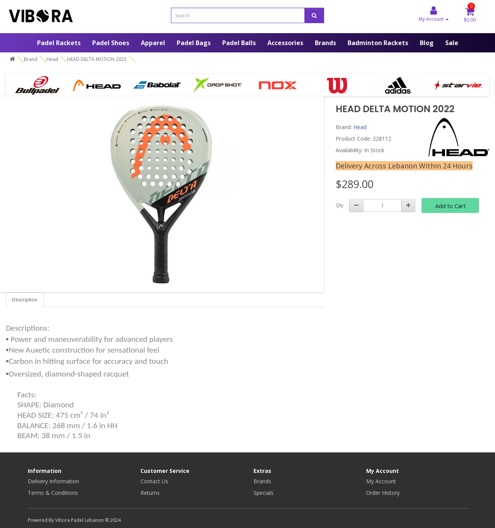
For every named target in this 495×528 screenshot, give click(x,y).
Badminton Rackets (378, 43)
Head (360, 127)
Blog (427, 43)
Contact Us (154, 481)
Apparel (153, 43)
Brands (325, 43)
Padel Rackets (59, 43)
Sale (451, 43)
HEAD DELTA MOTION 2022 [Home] (97, 59)
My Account (381, 481)
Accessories (285, 43)
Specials (263, 492)
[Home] (12, 59)
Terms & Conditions (53, 492)
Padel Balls (239, 43)
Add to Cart (450, 206)
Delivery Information (53, 481)
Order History (383, 492)
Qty (339, 205)
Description (24, 299)
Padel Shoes (110, 43)
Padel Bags (194, 43)
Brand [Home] (30, 59)
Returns (150, 492)
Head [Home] (52, 59)
